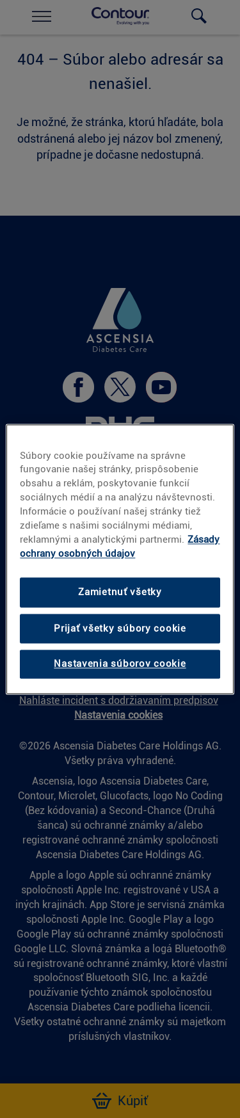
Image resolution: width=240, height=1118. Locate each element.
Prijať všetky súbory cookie (120, 628)
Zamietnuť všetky (120, 592)
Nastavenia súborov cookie (120, 664)
